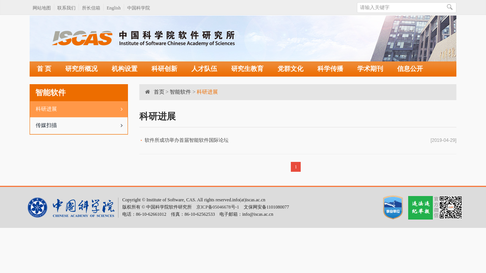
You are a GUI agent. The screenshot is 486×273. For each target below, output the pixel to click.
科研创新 (164, 68)
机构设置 (124, 68)
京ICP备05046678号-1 (217, 207)
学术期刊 (370, 68)
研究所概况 (81, 68)
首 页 (44, 68)
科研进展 (82, 109)
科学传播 (330, 68)
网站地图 (42, 8)
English (114, 8)
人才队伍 (204, 68)
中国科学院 (138, 8)
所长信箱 (91, 8)
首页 (159, 92)
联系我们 (66, 8)
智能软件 (180, 92)
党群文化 (290, 68)
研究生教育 (247, 68)
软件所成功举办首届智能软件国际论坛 (187, 140)
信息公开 (410, 68)
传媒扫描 (82, 125)
